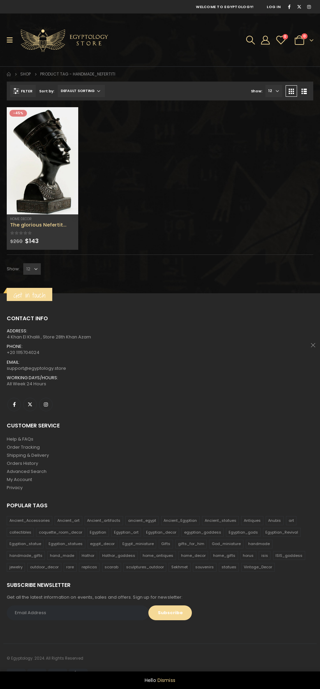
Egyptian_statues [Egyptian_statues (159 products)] (66, 543)
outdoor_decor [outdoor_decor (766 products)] (44, 567)
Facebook (14, 404)
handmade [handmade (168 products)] (259, 543)
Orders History (22, 463)
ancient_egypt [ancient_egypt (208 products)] (142, 520)
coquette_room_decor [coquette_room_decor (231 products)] (60, 532)
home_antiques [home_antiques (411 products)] (158, 555)
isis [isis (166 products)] (264, 555)
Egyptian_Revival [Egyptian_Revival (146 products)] (281, 532)
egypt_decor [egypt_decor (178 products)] (102, 543)
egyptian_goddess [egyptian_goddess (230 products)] (202, 532)
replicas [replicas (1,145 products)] (89, 567)
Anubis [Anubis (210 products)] (274, 520)
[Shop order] (81, 91)
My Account (19, 479)
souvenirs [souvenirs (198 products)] (204, 567)
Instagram (46, 404)
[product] (42, 160)
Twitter (30, 404)
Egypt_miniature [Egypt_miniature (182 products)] (138, 543)
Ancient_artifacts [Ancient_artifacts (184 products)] (103, 520)
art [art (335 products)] (291, 520)
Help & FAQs (20, 439)
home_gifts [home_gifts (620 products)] (224, 555)
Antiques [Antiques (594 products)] (252, 520)
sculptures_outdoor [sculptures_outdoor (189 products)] (145, 567)
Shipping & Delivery (28, 455)
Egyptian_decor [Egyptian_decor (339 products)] (161, 532)
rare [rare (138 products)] (70, 567)
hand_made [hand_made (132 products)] (62, 555)
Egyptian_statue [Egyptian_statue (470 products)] (25, 543)
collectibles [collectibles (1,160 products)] (20, 532)
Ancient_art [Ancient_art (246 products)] (68, 520)
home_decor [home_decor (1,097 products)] (193, 555)
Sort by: (46, 91)
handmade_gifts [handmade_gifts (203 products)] (25, 555)
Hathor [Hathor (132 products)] (88, 555)
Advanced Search (27, 471)
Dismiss (166, 680)
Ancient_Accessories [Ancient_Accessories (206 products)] (29, 520)
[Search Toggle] (250, 40)
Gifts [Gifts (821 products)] (165, 543)
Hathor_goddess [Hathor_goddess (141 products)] (118, 555)
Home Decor (21, 218)
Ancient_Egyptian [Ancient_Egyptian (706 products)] (180, 520)
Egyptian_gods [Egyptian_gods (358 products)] (243, 532)
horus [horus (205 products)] (248, 555)
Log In (274, 6)
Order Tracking (23, 447)
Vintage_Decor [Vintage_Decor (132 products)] (258, 567)
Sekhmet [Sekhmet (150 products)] (179, 567)
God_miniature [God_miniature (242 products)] (226, 543)
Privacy (15, 487)
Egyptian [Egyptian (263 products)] (98, 532)
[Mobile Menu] (12, 40)
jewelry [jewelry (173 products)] (16, 567)
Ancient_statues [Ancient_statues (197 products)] (220, 520)
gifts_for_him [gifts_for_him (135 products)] (191, 543)
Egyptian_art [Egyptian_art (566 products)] (126, 532)
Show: (256, 91)
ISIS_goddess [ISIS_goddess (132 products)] (288, 555)
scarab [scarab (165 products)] (111, 567)
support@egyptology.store (36, 368)
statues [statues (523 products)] (229, 567)
